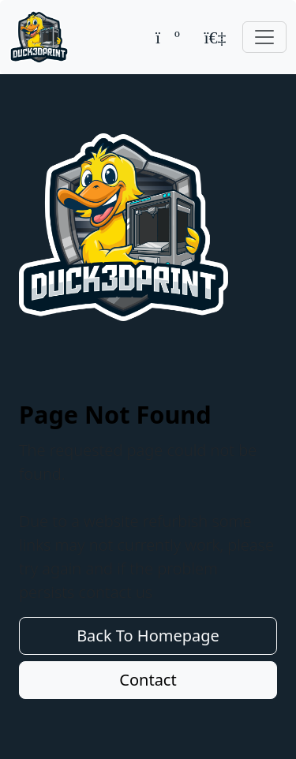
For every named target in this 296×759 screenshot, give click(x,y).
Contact (147, 679)
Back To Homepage (148, 635)
